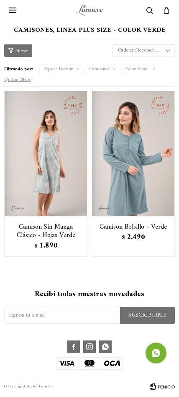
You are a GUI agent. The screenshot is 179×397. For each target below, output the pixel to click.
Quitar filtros (17, 79)
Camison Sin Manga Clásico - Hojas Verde (46, 231)
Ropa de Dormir (58, 69)
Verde (136, 69)
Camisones (99, 69)
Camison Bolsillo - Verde (133, 227)
